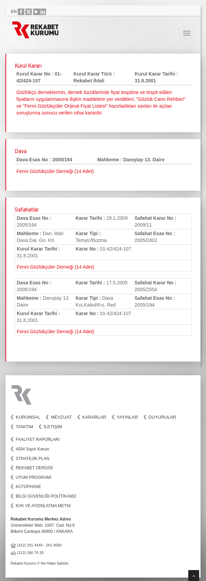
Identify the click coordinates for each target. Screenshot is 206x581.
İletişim (53, 426)
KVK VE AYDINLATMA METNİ (43, 505)
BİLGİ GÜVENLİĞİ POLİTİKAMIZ (46, 496)
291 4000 (53, 545)
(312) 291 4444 (30, 545)
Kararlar (94, 417)
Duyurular (162, 417)
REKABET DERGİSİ (34, 467)
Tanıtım (24, 426)
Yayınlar (127, 417)
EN (14, 11)
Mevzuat (61, 417)
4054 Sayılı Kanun (32, 449)
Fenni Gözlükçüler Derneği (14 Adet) (55, 267)
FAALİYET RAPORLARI (38, 439)
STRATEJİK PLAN (32, 458)
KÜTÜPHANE (28, 486)
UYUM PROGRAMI (33, 477)
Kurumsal (28, 417)
